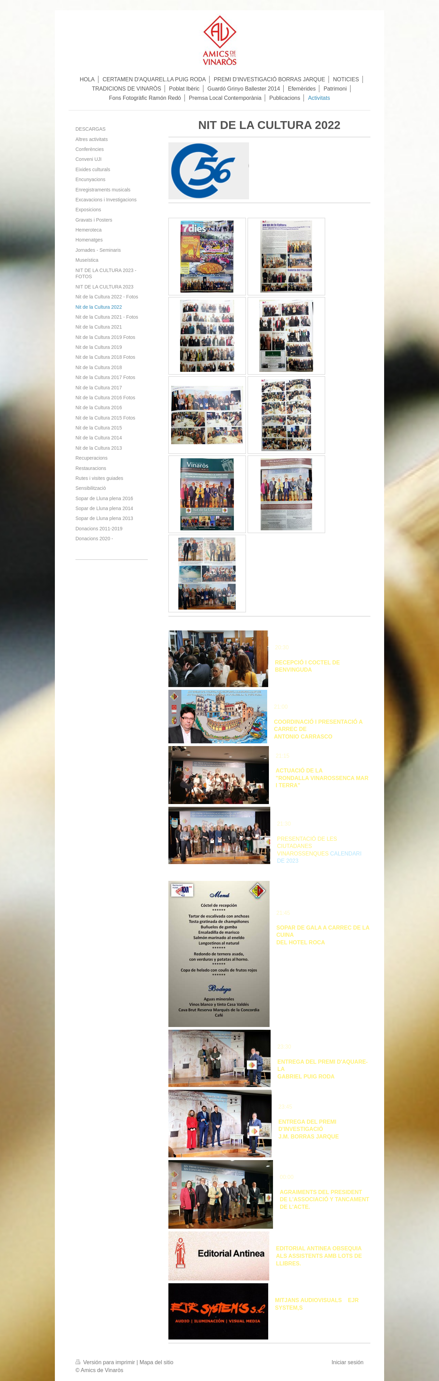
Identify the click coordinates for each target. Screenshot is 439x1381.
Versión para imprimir (106, 1362)
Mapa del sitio (157, 1362)
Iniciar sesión (348, 1362)
